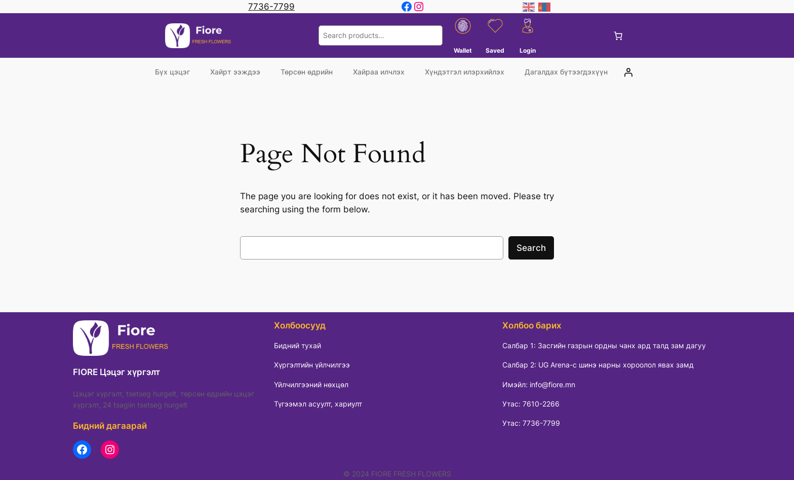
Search (531, 248)
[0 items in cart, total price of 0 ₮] (618, 35)
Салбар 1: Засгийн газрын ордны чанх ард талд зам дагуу (604, 345)
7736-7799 (271, 7)
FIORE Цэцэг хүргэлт (116, 372)
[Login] (628, 72)
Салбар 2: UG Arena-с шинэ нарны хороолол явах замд (598, 364)
